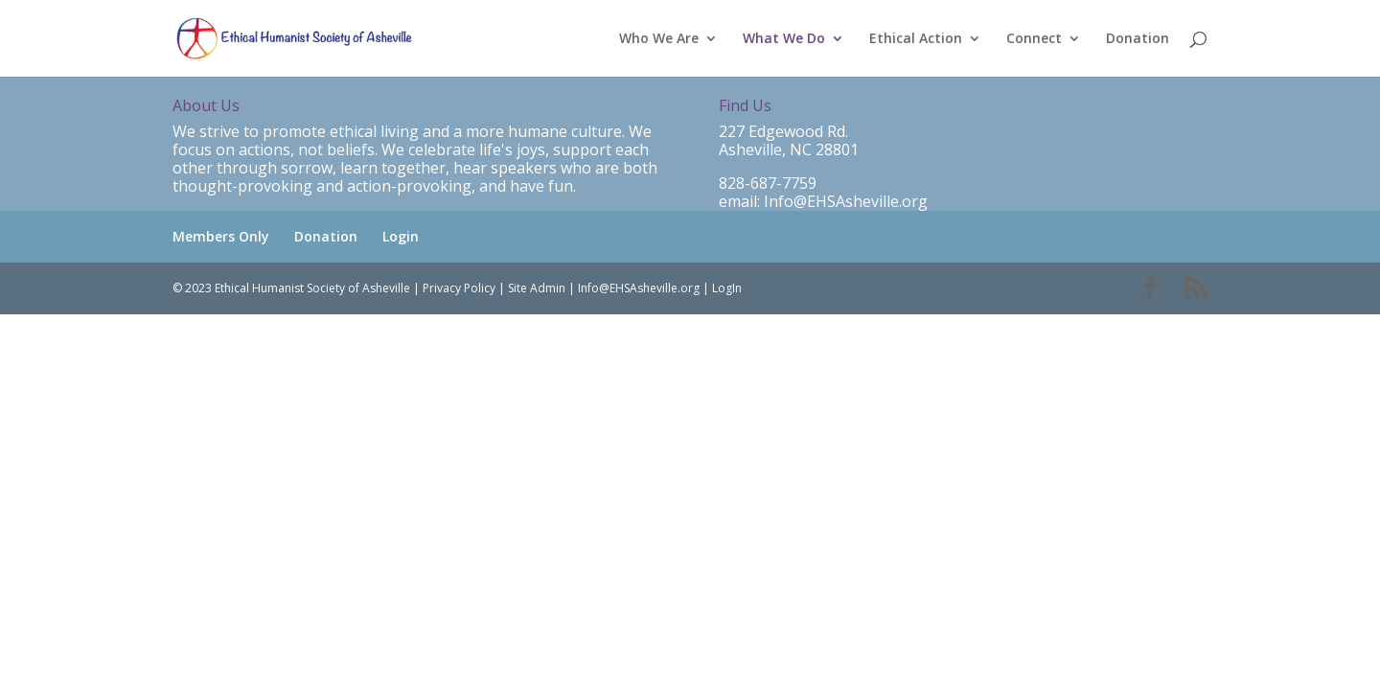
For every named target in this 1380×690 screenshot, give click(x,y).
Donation (1137, 39)
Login (400, 236)
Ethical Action (915, 39)
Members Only (220, 236)
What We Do (784, 39)
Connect (1034, 39)
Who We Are (659, 39)
